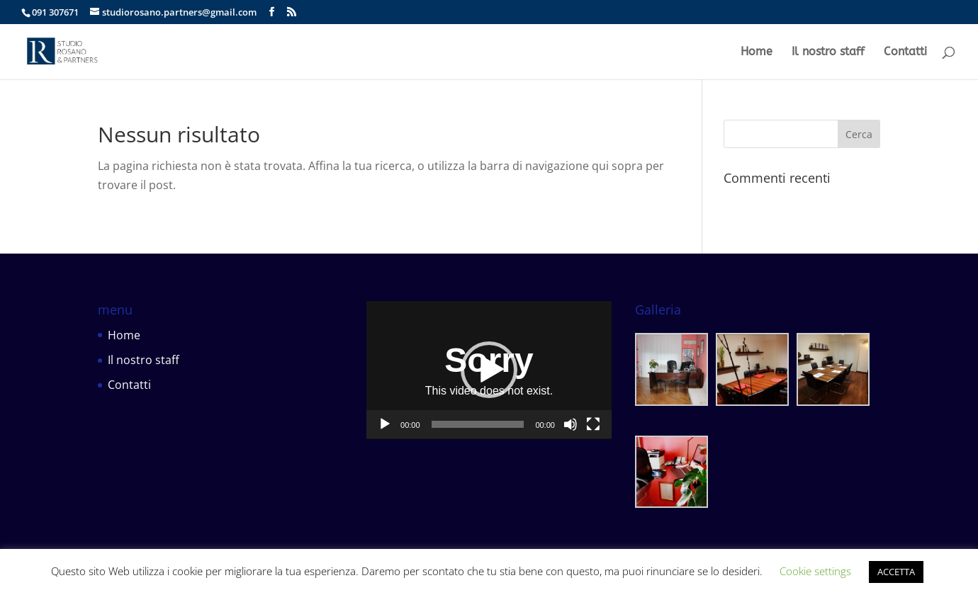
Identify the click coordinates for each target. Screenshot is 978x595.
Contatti (905, 52)
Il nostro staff (828, 52)
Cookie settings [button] (815, 571)
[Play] (385, 424)
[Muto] (570, 424)
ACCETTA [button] (896, 571)
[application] (489, 370)
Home (756, 52)
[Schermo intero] (593, 424)
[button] (489, 369)
